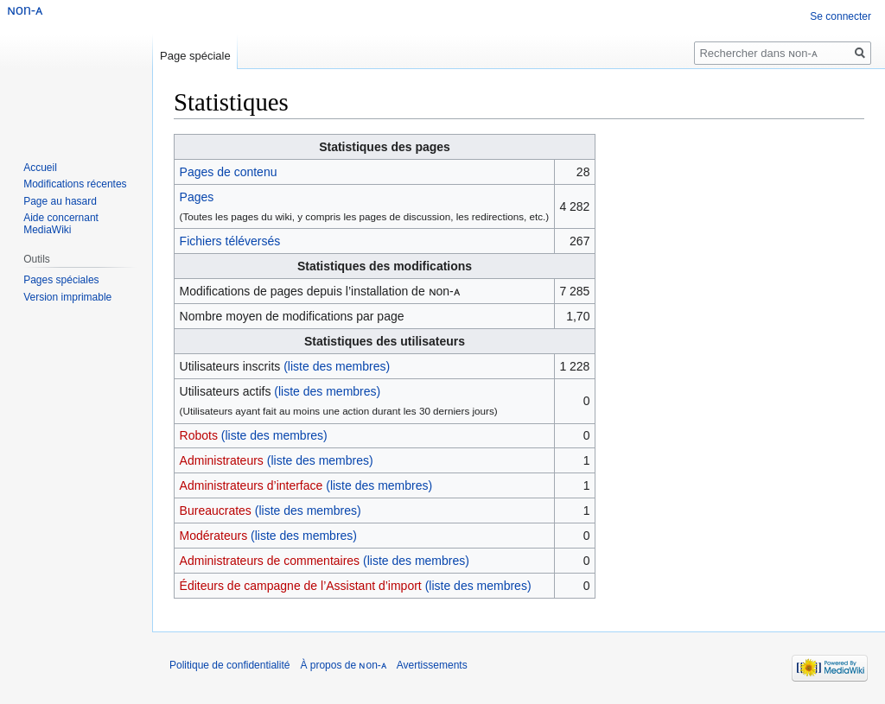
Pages (197, 197)
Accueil (40, 168)
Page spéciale (195, 55)
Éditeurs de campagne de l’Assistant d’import (301, 586)
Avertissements (432, 665)
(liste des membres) (336, 366)
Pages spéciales (61, 280)
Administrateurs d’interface (251, 485)
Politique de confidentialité (229, 665)
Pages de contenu (228, 172)
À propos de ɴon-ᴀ (342, 665)
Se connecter (840, 16)
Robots (199, 435)
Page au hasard (60, 201)
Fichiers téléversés (230, 241)
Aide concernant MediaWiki (61, 224)
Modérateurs (214, 535)
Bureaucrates (215, 510)
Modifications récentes (74, 184)
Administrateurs (222, 460)
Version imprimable (67, 297)
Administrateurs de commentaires (270, 561)
